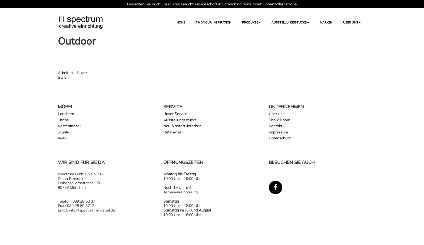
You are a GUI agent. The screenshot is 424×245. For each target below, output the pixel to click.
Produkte (251, 22)
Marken (326, 22)
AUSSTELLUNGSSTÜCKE (290, 22)
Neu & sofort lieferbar (182, 125)
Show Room (279, 120)
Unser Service (175, 113)
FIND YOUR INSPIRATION (213, 22)
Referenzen (173, 132)
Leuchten (66, 113)
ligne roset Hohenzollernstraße (270, 4)
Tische (63, 120)
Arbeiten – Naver (72, 72)
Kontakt (275, 125)
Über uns (352, 22)
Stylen (63, 77)
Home (181, 22)
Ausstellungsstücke (180, 120)
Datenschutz (280, 138)
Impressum (278, 132)
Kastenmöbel (69, 125)
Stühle (63, 132)
